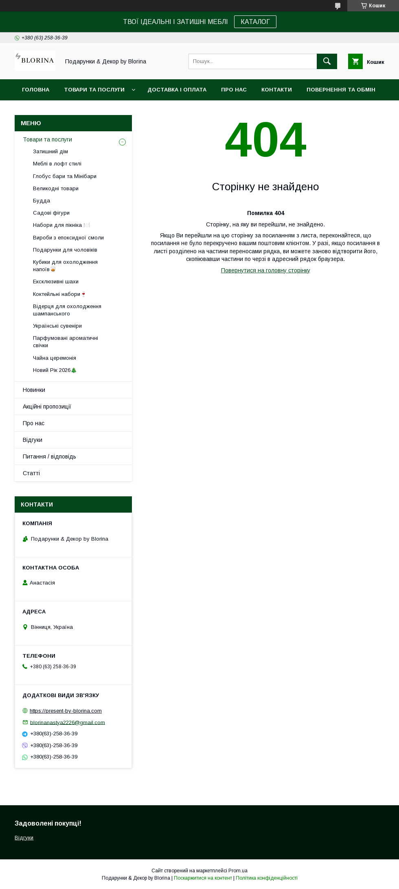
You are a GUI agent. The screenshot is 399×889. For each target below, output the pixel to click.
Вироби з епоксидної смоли (68, 238)
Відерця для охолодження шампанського (67, 310)
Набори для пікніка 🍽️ (61, 225)
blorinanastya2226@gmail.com (67, 722)
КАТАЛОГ (255, 21)
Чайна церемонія (54, 358)
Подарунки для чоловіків (65, 250)
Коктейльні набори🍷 (60, 294)
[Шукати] (327, 61)
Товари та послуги (94, 90)
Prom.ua (238, 871)
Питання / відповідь (49, 456)
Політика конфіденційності (267, 878)
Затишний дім (50, 151)
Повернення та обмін (341, 90)
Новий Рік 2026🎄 (55, 370)
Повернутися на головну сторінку (265, 270)
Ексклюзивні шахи (56, 281)
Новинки (34, 390)
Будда (41, 201)
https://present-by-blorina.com (66, 711)
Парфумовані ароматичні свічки (65, 341)
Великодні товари (56, 188)
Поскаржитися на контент (203, 878)
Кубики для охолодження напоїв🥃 (65, 265)
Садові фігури (51, 213)
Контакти (276, 90)
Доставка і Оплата (176, 90)
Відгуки (32, 440)
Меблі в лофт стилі (57, 164)
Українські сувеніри (57, 326)
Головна (35, 90)
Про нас (234, 90)
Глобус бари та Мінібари (64, 176)
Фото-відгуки (43, 111)
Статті (31, 473)
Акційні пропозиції (47, 406)
